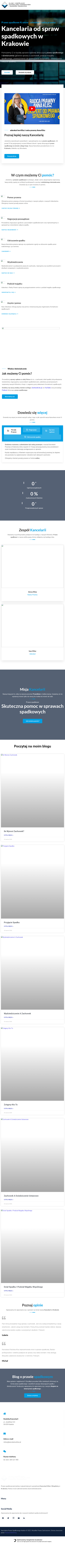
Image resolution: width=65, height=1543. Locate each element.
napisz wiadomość (10, 229)
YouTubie (48, 388)
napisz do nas (8, 273)
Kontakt (7, 72)
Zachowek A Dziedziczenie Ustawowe (21, 1196)
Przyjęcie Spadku (12, 922)
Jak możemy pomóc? (32, 721)
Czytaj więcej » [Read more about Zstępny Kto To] (8, 1108)
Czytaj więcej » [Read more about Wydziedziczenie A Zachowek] (8, 1017)
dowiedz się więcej (10, 314)
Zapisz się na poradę (11, 208)
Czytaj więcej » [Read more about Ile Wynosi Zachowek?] (8, 835)
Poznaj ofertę (11, 156)
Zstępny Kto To (11, 1104)
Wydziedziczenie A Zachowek (17, 1013)
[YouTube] (19, 1518)
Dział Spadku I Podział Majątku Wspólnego (23, 1287)
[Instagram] (13, 1518)
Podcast (4, 390)
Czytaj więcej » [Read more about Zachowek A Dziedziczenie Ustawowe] (8, 1199)
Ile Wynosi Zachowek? (14, 831)
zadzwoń (6, 251)
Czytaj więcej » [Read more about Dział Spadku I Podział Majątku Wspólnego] (8, 1290)
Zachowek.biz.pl (37, 388)
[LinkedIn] (24, 1518)
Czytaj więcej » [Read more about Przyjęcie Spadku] (8, 926)
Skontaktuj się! (10, 396)
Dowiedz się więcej (25, 72)
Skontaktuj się (9, 292)
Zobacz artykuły (32, 1395)
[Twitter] (8, 1518)
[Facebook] (3, 1518)
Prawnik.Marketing (10, 1533)
